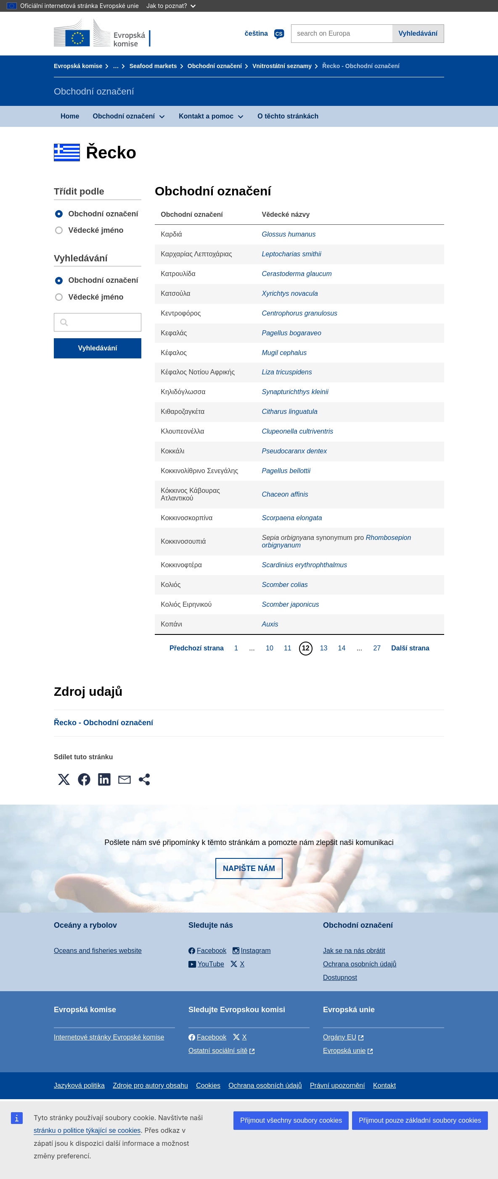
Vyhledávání (417, 33)
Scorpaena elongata (292, 517)
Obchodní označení (215, 66)
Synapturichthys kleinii (295, 391)
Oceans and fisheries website (98, 950)
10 (270, 648)
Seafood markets (153, 66)
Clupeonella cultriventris (297, 431)
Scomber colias (284, 584)
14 (342, 648)
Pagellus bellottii (286, 470)
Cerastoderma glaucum (296, 273)
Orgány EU (339, 1037)
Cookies (208, 1085)
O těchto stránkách (287, 116)
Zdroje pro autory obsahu (150, 1085)
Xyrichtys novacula (290, 293)
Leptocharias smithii (291, 254)
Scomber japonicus (290, 604)
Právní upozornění (337, 1085)
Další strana (410, 648)
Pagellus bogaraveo (291, 333)
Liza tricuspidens (287, 372)
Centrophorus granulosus (299, 313)
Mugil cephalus (284, 352)
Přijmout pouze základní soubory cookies (420, 1120)
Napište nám (249, 868)
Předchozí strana (197, 648)
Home (70, 116)
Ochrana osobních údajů (359, 964)
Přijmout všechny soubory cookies (291, 1120)
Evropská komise (78, 66)
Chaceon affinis (285, 494)
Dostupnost (340, 977)
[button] (64, 779)
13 (325, 648)
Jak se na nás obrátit (354, 950)
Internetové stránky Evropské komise (109, 1037)
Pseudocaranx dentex (294, 451)
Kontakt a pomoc (206, 116)
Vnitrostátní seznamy (282, 66)
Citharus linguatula (290, 411)
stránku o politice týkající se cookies (87, 1130)
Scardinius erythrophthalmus (304, 564)
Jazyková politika (79, 1085)
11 (289, 648)
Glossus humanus (288, 234)
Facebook (207, 1037)
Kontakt (384, 1085)
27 (378, 648)
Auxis (270, 624)
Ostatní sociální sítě (218, 1050)
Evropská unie (344, 1050)
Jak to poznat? (171, 5)
